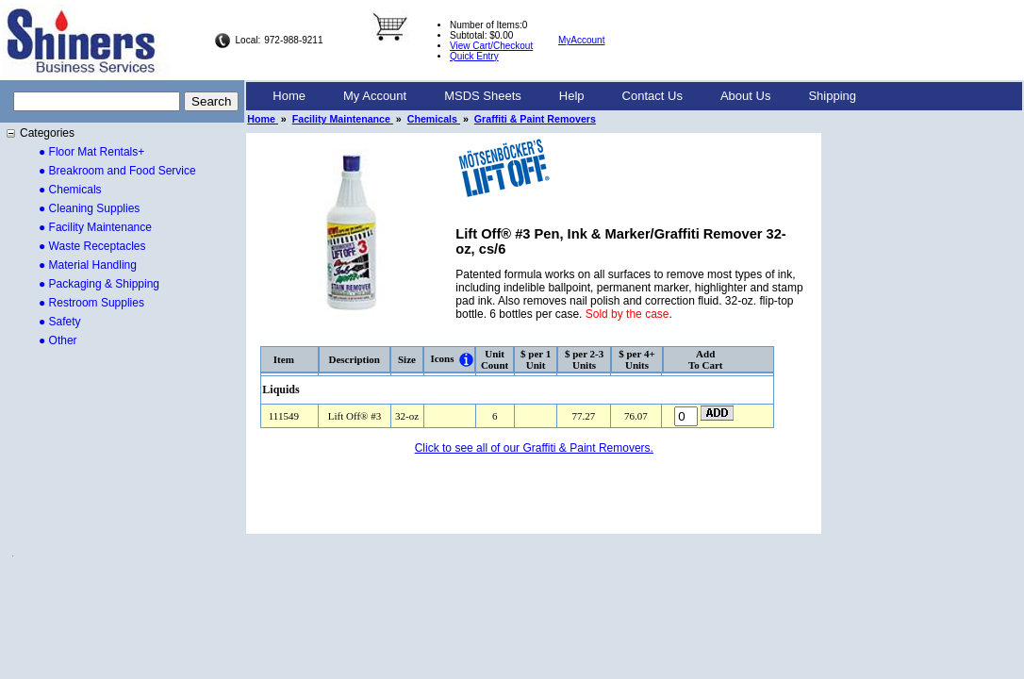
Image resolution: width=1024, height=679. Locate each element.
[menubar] (564, 96)
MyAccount (581, 40)
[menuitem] (289, 96)
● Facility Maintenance (95, 227)
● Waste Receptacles (92, 246)
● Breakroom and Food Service (117, 170)
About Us (745, 96)
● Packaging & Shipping (99, 283)
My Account (374, 96)
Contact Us (652, 96)
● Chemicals (70, 189)
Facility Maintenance (342, 118)
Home (289, 96)
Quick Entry (474, 56)
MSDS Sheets (482, 96)
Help (572, 96)
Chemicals (433, 118)
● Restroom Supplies (91, 302)
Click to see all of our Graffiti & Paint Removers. (534, 448)
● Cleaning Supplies (89, 208)
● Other (58, 340)
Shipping (832, 96)
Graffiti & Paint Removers (535, 118)
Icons (442, 358)
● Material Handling (88, 265)
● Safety (60, 321)
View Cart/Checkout (491, 46)
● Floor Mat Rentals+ (91, 151)
